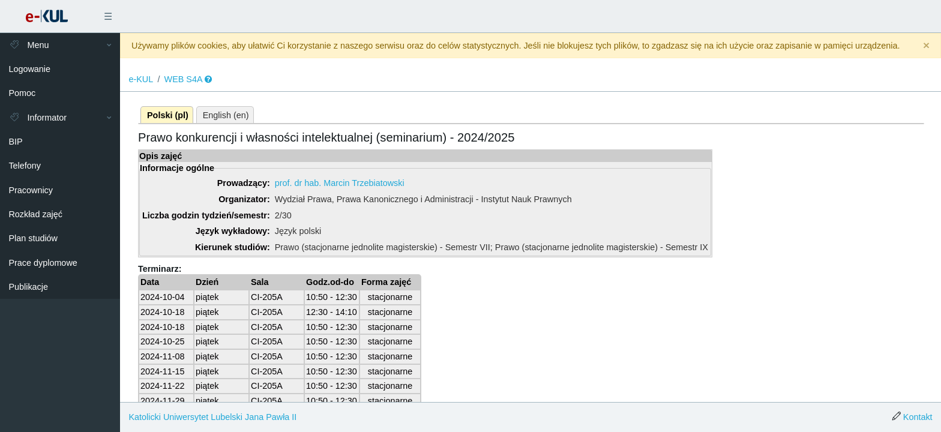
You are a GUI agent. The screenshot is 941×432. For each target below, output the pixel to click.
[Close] (926, 46)
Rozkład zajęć (35, 214)
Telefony (24, 165)
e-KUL (140, 79)
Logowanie (29, 69)
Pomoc (21, 93)
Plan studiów (33, 238)
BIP (15, 141)
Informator (37, 117)
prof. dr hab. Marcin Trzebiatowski (339, 183)
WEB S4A (183, 79)
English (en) (226, 115)
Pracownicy (30, 190)
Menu (28, 45)
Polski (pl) (167, 115)
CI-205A (267, 297)
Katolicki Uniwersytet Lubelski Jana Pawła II (212, 417)
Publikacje (28, 287)
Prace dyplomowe (42, 263)
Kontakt (918, 417)
